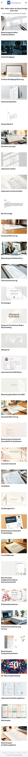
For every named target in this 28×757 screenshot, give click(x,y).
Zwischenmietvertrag (9, 281)
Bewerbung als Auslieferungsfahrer (8, 744)
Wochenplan (6, 720)
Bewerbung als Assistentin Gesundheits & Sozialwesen (11, 440)
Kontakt (18, 752)
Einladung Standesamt (9, 604)
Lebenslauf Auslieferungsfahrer (13, 698)
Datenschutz (12, 752)
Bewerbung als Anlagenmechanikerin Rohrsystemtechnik (9, 580)
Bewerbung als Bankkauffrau (12, 258)
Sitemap (24, 752)
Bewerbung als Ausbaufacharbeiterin (9, 652)
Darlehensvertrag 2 (8, 146)
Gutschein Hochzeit (8, 464)
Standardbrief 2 (7, 124)
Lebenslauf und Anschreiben (11, 191)
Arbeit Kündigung (7, 57)
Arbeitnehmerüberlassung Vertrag (11, 628)
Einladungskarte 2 (8, 508)
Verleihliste (5, 486)
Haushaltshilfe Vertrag (9, 417)
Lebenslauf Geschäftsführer (11, 372)
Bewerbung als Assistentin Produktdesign (11, 532)
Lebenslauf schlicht (8, 169)
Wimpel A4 (5, 350)
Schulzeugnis (6, 303)
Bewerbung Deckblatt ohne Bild (13, 394)
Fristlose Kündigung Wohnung (12, 79)
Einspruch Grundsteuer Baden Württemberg (12, 326)
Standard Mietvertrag (9, 236)
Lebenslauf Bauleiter (9, 102)
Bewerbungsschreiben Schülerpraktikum (9, 33)
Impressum (5, 752)
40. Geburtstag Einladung (10, 676)
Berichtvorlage (6, 213)
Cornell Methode (7, 555)
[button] (1, 2)
